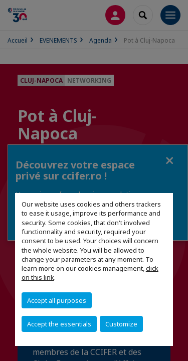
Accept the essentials (59, 323)
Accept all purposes (56, 300)
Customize (121, 323)
